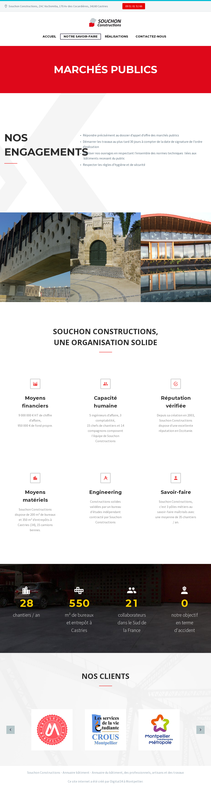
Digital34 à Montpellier (126, 781)
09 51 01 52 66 (133, 6)
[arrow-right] (200, 729)
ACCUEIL (49, 36)
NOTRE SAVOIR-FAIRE (80, 36)
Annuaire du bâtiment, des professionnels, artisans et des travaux (138, 772)
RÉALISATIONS (116, 36)
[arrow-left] (10, 729)
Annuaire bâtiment (76, 772)
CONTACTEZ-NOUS (151, 36)
